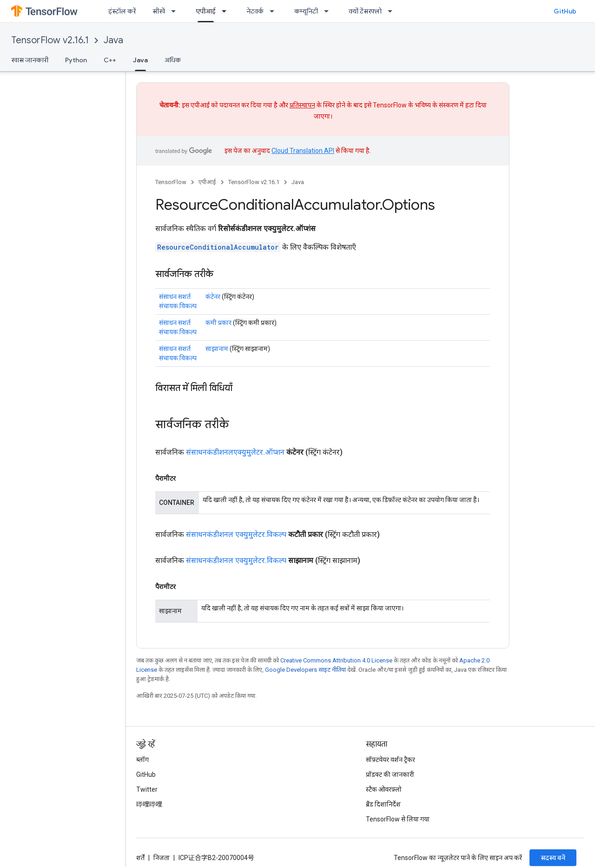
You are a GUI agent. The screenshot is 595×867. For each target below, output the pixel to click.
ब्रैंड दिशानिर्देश (383, 804)
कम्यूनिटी (306, 11)
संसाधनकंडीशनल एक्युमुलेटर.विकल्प (236, 534)
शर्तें (140, 857)
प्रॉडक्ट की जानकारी (390, 774)
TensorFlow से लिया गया (398, 819)
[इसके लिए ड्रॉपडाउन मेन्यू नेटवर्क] (275, 11)
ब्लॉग (142, 759)
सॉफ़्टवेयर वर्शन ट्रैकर (390, 759)
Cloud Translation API (302, 150)
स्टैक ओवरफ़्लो (384, 789)
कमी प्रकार (218, 322)
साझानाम (216, 348)
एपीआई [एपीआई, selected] (206, 11)
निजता (161, 857)
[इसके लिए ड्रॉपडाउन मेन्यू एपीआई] (227, 11)
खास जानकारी (29, 60)
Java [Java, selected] (140, 60)
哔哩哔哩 (149, 804)
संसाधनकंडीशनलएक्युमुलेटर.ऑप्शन (235, 452)
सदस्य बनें (553, 858)
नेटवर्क (255, 11)
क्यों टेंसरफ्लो (365, 11)
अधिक (173, 60)
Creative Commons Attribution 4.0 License (336, 660)
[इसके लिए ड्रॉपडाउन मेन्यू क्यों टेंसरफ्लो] (393, 11)
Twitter (147, 789)
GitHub (565, 11)
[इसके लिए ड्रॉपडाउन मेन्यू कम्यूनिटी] (329, 11)
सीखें (158, 11)
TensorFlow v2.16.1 (50, 40)
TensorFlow (170, 182)
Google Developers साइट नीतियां (305, 669)
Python (76, 60)
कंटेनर (212, 296)
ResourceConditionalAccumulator (217, 247)
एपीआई (207, 182)
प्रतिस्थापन (302, 105)
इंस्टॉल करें (122, 11)
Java (113, 40)
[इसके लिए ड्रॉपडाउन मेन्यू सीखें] (176, 11)
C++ (110, 60)
